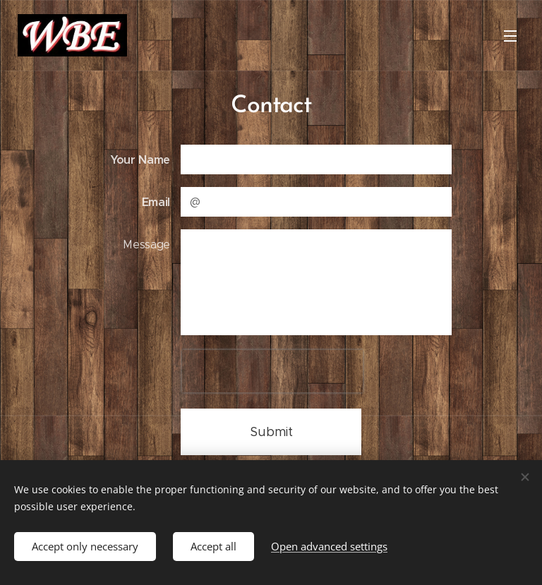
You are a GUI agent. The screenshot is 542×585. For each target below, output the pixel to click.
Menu (510, 36)
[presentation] (272, 371)
